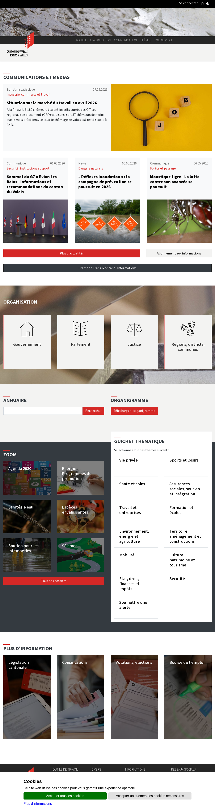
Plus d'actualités (72, 253)
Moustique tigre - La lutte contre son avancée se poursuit (174, 182)
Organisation (100, 40)
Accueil (81, 40)
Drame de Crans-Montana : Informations (107, 268)
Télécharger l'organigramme (134, 410)
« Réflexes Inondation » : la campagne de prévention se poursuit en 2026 (105, 182)
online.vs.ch (164, 40)
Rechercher (93, 410)
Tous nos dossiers (53, 581)
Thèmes (145, 40)
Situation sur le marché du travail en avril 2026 (52, 103)
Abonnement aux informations (179, 253)
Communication (125, 40)
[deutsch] (208, 3)
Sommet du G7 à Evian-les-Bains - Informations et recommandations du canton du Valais (35, 184)
